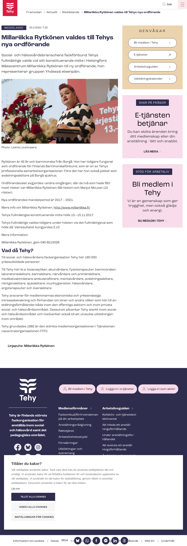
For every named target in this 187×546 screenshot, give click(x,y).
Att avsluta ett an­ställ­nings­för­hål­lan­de (117, 447)
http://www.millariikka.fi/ (72, 207)
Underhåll (167, 541)
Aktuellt (51, 12)
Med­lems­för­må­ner (73, 408)
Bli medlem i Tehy (146, 42)
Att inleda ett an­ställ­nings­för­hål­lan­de (116, 427)
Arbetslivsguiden (146, 66)
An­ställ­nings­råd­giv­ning (74, 425)
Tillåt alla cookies (153, 497)
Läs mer (15, 518)
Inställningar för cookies (155, 517)
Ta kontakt (110, 480)
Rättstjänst (66, 431)
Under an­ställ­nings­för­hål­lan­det (118, 437)
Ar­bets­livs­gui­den (116, 408)
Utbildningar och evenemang (70, 451)
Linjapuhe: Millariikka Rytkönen (31, 346)
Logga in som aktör (161, 389)
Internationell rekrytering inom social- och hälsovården (119, 470)
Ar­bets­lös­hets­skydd (72, 437)
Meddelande (70, 12)
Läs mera (151, 151)
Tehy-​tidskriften (69, 459)
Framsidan (34, 12)
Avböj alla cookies (154, 507)
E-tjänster (141, 56)
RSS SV (150, 541)
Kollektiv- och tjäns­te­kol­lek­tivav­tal (119, 416)
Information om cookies (29, 541)
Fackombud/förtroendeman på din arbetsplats (76, 416)
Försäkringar (68, 443)
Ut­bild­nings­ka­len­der (148, 78)
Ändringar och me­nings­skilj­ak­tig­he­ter (119, 457)
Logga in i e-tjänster (120, 389)
